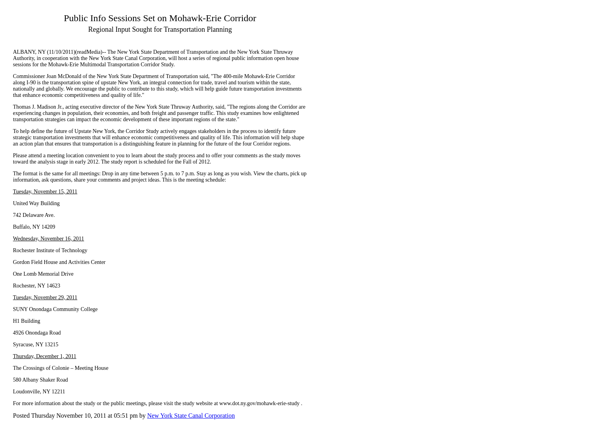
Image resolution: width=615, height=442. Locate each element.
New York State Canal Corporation (191, 415)
